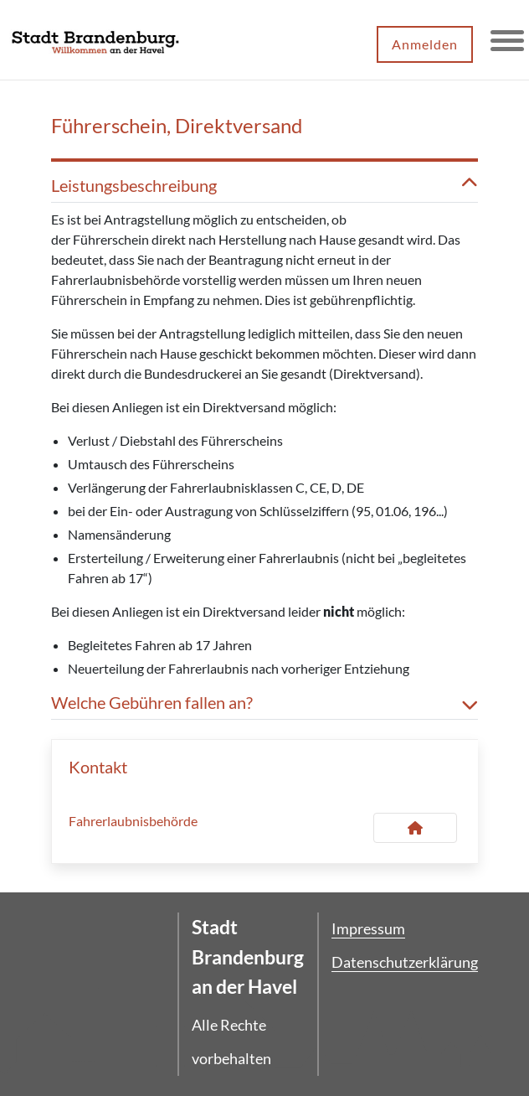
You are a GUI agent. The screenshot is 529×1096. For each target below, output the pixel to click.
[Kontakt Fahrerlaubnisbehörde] (415, 828)
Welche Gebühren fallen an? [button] (264, 702)
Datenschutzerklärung (404, 962)
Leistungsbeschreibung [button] (264, 185)
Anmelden (425, 44)
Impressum (368, 928)
